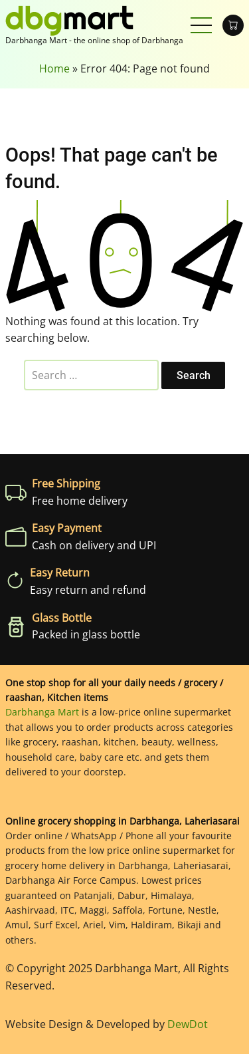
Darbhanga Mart (42, 712)
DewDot (187, 1024)
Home (54, 68)
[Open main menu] (201, 25)
